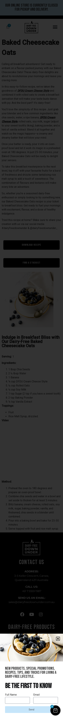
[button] (58, 638)
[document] (31, 359)
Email (36, 694)
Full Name (11, 694)
